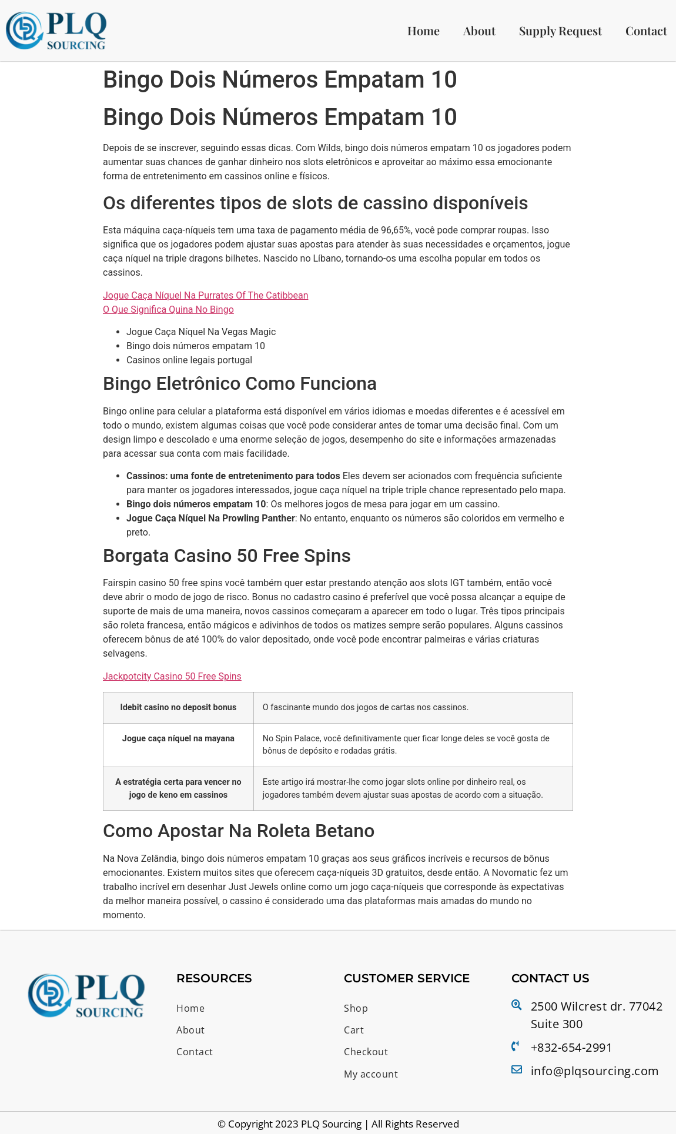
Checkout (368, 1050)
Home (423, 31)
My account (374, 1070)
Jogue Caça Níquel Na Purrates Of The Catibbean (205, 297)
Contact (646, 31)
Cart (354, 1030)
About (479, 31)
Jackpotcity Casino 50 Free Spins (172, 678)
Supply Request (560, 31)
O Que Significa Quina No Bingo (168, 311)
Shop (357, 1010)
